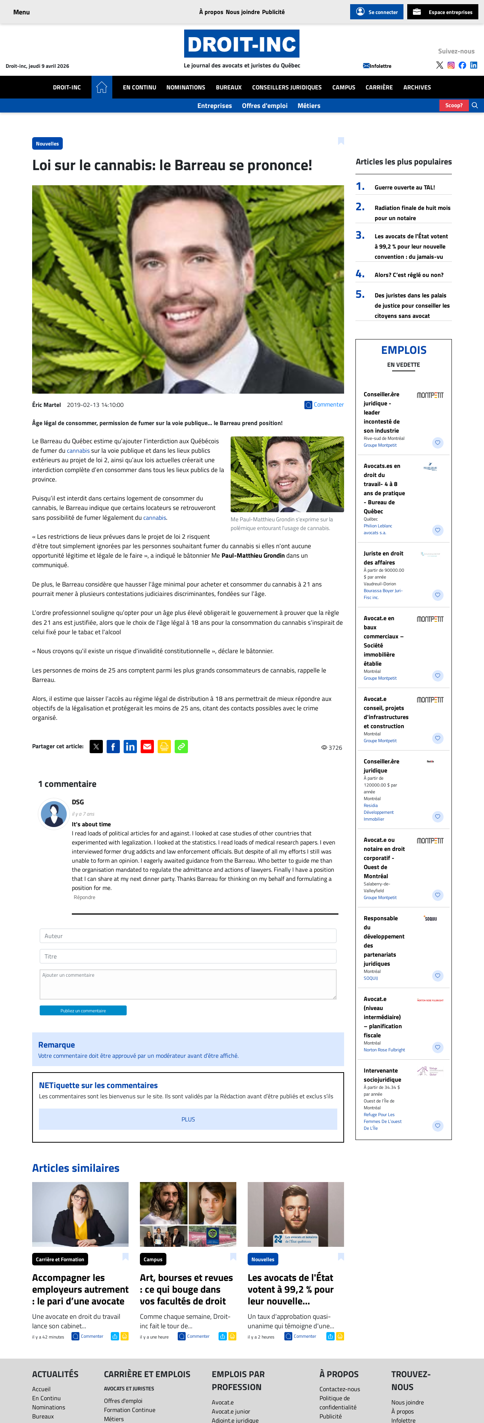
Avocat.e (223, 1402)
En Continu (139, 87)
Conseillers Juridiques (287, 87)
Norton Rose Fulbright (384, 1049)
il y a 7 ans (83, 814)
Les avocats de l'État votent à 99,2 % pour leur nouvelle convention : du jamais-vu (411, 246)
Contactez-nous (340, 1388)
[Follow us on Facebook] (462, 64)
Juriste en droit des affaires (383, 558)
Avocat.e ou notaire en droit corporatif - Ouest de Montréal (384, 857)
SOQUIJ (371, 978)
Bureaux (229, 87)
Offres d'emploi (265, 105)
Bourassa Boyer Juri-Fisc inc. (383, 594)
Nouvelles (47, 143)
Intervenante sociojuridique (382, 1075)
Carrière (379, 87)
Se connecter (377, 11)
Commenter (92, 1336)
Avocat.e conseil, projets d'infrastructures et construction (386, 712)
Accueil (41, 1388)
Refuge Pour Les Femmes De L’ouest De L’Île (383, 1121)
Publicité (273, 11)
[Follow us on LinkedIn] (473, 64)
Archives (417, 87)
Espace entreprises (443, 11)
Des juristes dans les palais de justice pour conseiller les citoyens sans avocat (412, 305)
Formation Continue (129, 1409)
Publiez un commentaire (83, 1010)
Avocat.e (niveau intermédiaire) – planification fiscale (383, 1017)
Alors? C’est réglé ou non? (409, 274)
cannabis (78, 450)
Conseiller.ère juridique (381, 766)
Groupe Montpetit (380, 445)
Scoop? (454, 105)
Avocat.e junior (231, 1411)
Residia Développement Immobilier (379, 812)
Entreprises (214, 105)
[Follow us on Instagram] (451, 64)
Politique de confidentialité (338, 1402)
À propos (211, 11)
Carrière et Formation (60, 1259)
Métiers (309, 105)
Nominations (185, 87)
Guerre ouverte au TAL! (405, 187)
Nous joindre (243, 11)
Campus (343, 87)
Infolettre (377, 66)
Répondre (84, 897)
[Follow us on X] (439, 64)
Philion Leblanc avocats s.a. (378, 529)
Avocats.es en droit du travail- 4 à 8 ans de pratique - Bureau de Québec (384, 488)
